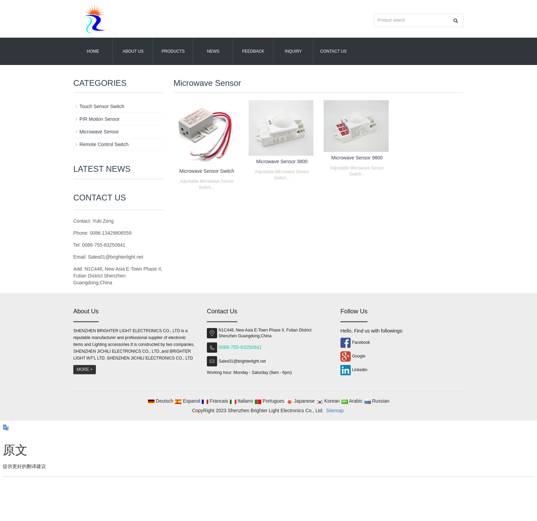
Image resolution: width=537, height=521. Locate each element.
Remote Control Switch (103, 144)
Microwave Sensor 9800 (357, 157)
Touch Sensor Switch (101, 106)
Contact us (333, 51)
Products (173, 51)
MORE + (84, 369)
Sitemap (335, 410)
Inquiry (293, 51)
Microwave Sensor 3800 (282, 161)
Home (93, 51)
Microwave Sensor (99, 131)
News (213, 51)
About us (133, 51)
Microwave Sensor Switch (206, 171)
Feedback (253, 51)
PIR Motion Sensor (99, 119)
